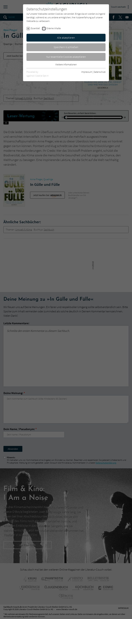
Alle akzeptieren (66, 37)
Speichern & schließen (66, 47)
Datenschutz (100, 71)
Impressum (86, 71)
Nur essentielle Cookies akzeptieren (66, 56)
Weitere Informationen (66, 64)
